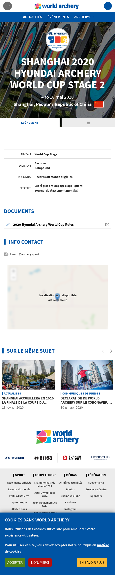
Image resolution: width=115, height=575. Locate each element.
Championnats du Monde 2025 (44, 484)
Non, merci (40, 562)
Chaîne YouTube (70, 496)
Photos (70, 489)
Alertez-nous (19, 509)
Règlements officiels (19, 482)
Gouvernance (96, 482)
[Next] (111, 351)
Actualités (32, 16)
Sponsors (96, 496)
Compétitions (45, 475)
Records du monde (19, 489)
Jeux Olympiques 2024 (44, 494)
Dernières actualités (70, 482)
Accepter (15, 562)
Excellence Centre (95, 489)
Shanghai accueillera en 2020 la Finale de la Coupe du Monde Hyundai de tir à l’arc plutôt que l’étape (28, 404)
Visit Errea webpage (43, 458)
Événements (58, 16)
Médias (71, 475)
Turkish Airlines (72, 458)
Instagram (70, 509)
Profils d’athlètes (19, 496)
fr (8, 6)
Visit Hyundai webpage (14, 458)
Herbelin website (100, 458)
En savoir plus (92, 562)
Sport (20, 475)
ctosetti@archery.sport (24, 254)
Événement (30, 123)
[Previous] (103, 351)
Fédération (97, 475)
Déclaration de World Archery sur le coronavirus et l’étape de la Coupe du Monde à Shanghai (85, 404)
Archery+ (82, 16)
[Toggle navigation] (108, 6)
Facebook (70, 502)
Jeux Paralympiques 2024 (45, 504)
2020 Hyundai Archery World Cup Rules (43, 224)
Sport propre (19, 502)
